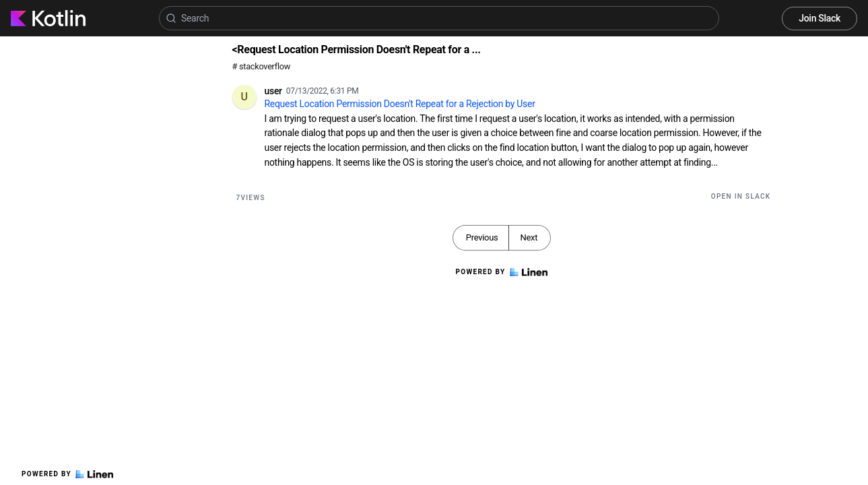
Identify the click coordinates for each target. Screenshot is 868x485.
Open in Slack (741, 196)
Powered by (67, 474)
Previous (482, 237)
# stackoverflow (261, 66)
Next (528, 237)
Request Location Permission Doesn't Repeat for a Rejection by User (400, 103)
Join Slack (819, 18)
